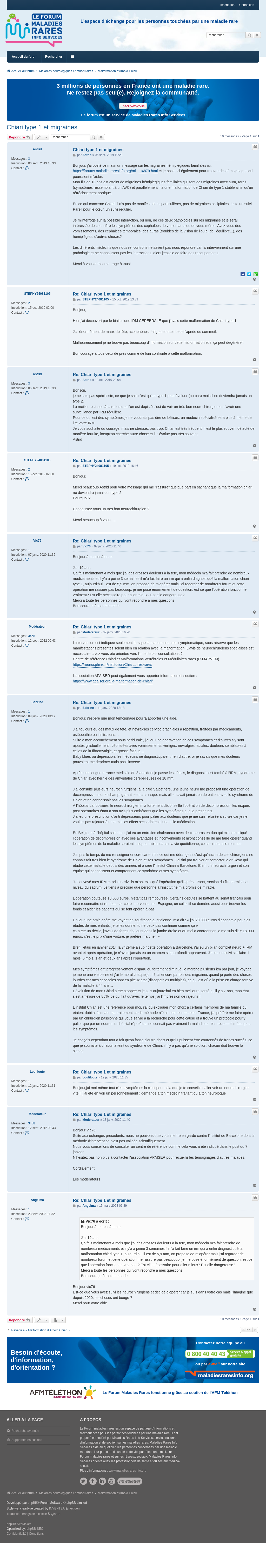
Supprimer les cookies (26, 1440)
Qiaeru (55, 1514)
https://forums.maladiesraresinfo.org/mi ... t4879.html (115, 171)
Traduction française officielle (27, 1514)
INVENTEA (57, 1508)
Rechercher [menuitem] (53, 56)
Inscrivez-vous (133, 106)
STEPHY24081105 (37, 294)
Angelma (37, 1200)
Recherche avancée (25, 1431)
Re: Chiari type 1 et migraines (102, 294)
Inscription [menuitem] (227, 5)
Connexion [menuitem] (246, 5)
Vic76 (37, 540)
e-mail (214, 1364)
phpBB (32, 1503)
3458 (31, 636)
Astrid (37, 149)
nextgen (74, 1508)
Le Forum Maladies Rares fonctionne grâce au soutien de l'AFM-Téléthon (170, 1392)
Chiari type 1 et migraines (42, 127)
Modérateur (37, 626)
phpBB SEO (34, 1529)
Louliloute (37, 1072)
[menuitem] (16, 1534)
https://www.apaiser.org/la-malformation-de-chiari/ (113, 681)
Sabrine (37, 702)
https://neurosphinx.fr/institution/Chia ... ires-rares (112, 664)
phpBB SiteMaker (19, 1524)
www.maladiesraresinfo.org (127, 1470)
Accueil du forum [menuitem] (24, 56)
